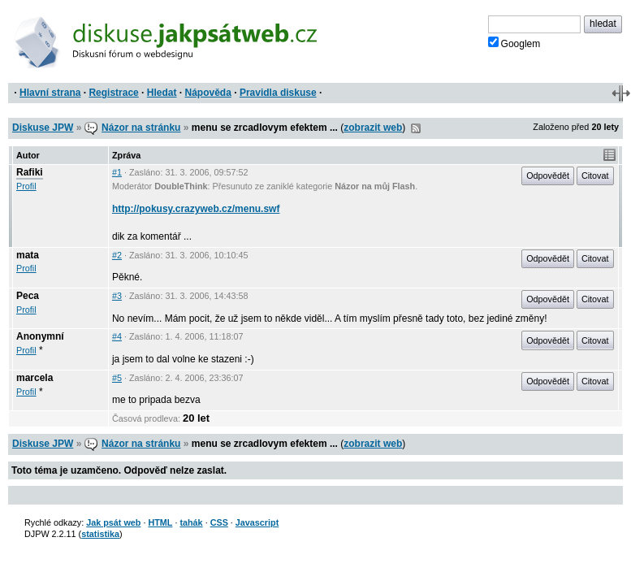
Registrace (113, 92)
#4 (117, 336)
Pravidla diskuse (278, 92)
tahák (190, 522)
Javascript (257, 522)
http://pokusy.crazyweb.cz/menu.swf (195, 208)
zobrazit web (373, 127)
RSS (416, 128)
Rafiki (29, 172)
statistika (100, 534)
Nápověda (208, 92)
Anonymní (40, 336)
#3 (117, 296)
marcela (34, 378)
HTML (160, 522)
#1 (117, 172)
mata (27, 255)
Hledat (162, 92)
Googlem (514, 43)
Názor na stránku (141, 127)
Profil (26, 186)
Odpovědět (547, 175)
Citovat (595, 175)
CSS (219, 522)
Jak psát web (113, 522)
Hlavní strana (49, 92)
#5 (117, 378)
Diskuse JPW (42, 127)
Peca (27, 295)
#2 (117, 255)
